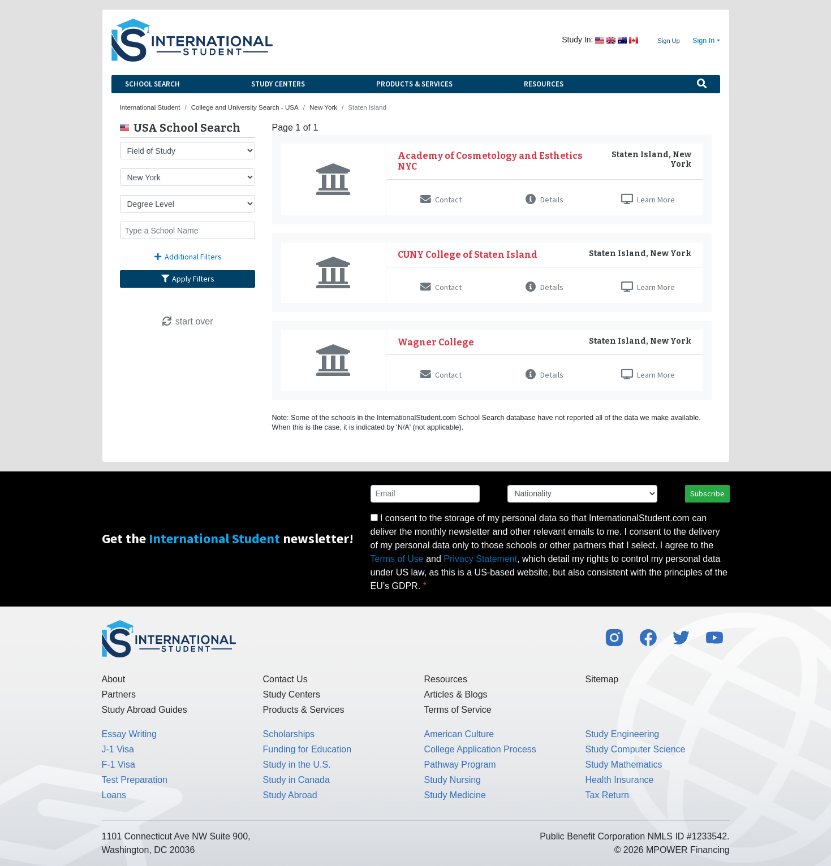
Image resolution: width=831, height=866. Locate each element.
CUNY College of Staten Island (467, 254)
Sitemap (602, 679)
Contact (441, 199)
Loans (114, 795)
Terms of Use (397, 559)
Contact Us (285, 679)
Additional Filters (187, 257)
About (114, 679)
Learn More (648, 199)
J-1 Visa (118, 749)
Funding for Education (307, 749)
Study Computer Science (635, 749)
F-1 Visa (118, 764)
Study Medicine (455, 795)
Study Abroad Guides (144, 710)
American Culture (459, 734)
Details (544, 199)
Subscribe (707, 493)
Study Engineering (622, 734)
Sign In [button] (703, 41)
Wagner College (436, 342)
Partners (119, 694)
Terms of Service (458, 710)
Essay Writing (129, 734)
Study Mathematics (623, 764)
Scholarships (289, 734)
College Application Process (480, 749)
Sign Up (668, 40)
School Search (152, 84)
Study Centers (278, 84)
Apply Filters (187, 279)
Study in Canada (296, 780)
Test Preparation (135, 780)
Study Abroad (290, 795)
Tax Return (607, 795)
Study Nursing (452, 780)
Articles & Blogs (456, 694)
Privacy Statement (480, 559)
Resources (543, 84)
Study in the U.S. (297, 764)
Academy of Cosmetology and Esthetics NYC (490, 161)
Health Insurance (619, 780)
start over (187, 321)
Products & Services (414, 84)
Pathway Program (460, 764)
